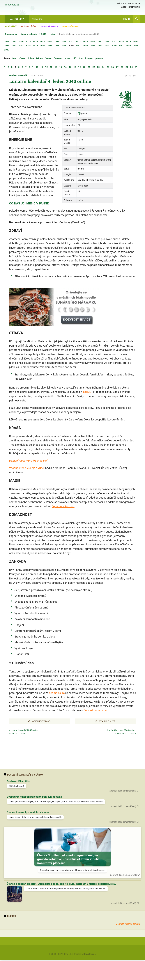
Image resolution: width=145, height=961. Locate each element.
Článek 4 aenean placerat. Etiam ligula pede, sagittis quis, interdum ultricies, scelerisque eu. (61, 884)
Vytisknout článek (39, 721)
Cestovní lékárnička (18, 781)
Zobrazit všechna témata (128, 924)
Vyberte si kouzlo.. (63, 506)
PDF (132, 75)
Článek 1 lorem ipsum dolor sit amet (28, 812)
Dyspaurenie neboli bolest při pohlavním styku (34, 797)
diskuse (10, 916)
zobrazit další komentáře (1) (123, 791)
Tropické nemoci (49, 26)
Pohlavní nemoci (70, 26)
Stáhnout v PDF (105, 721)
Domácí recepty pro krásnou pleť (28, 460)
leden (52, 34)
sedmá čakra (57, 693)
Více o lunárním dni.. (96, 710)
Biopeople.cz (12, 4)
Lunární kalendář (29, 34)
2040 (43, 34)
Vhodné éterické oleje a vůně (26, 468)
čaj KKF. (88, 391)
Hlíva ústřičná (28, 26)
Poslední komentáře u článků (23, 775)
